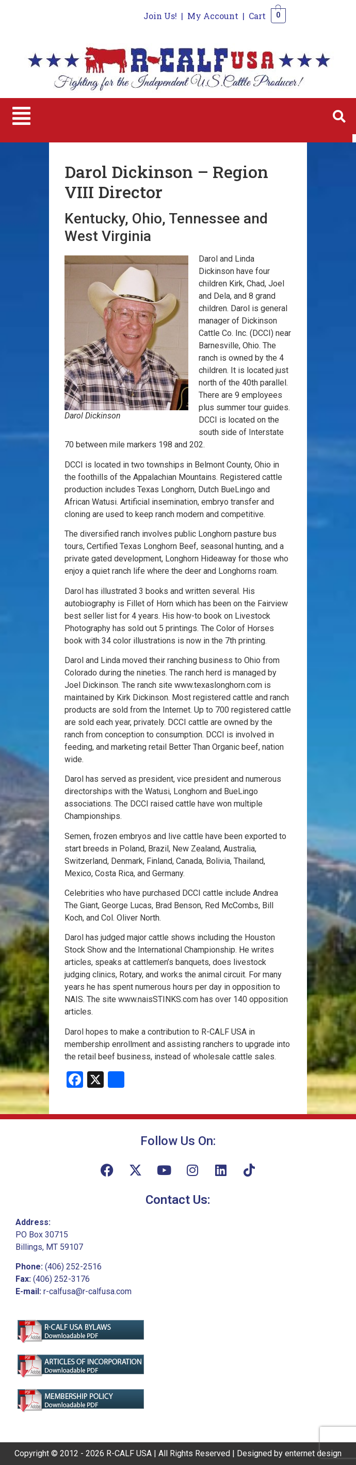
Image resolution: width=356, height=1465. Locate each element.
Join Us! (160, 15)
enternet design (313, 1453)
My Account (212, 15)
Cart (257, 15)
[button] (21, 116)
